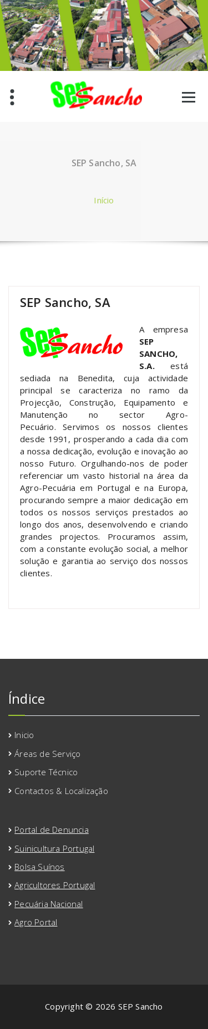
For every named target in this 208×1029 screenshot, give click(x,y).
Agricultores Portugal (54, 884)
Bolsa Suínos (39, 866)
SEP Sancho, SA (65, 302)
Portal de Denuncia (51, 829)
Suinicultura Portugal (54, 848)
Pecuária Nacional (48, 903)
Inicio (24, 734)
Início (104, 200)
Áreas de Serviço (47, 753)
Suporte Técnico (46, 771)
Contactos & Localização (61, 790)
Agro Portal (35, 922)
